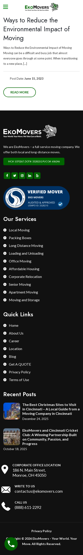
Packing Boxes (20, 238)
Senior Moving (20, 284)
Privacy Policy (20, 372)
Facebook (7, 175)
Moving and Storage (24, 300)
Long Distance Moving (26, 245)
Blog (12, 356)
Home (13, 325)
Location (15, 348)
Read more (19, 92)
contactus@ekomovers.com (39, 491)
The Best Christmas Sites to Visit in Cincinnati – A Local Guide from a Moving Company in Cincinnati (51, 408)
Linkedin (29, 175)
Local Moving (19, 230)
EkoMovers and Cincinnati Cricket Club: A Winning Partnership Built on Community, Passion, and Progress (50, 437)
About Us (16, 333)
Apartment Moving (23, 292)
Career (14, 341)
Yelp (37, 175)
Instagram (22, 175)
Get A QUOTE (20, 364)
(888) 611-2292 (28, 507)
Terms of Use (19, 380)
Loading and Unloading (26, 253)
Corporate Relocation (25, 276)
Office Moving (20, 261)
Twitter (14, 175)
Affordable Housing (24, 269)
